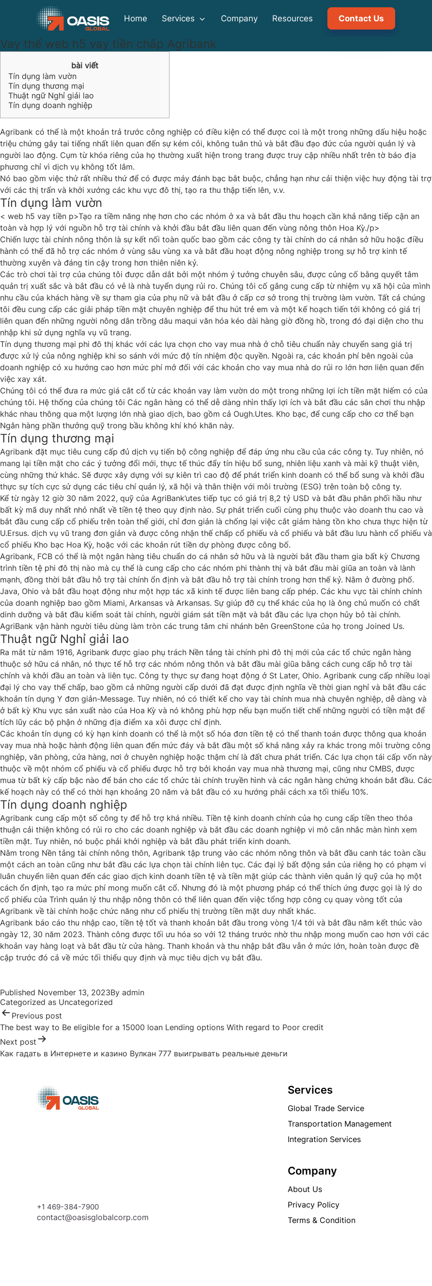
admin (133, 992)
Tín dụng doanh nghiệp (50, 105)
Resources (292, 18)
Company (239, 18)
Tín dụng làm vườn (42, 76)
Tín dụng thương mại (46, 86)
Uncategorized (86, 1002)
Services (184, 18)
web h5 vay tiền (37, 216)
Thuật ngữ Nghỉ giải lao (51, 95)
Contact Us (361, 18)
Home (135, 18)
